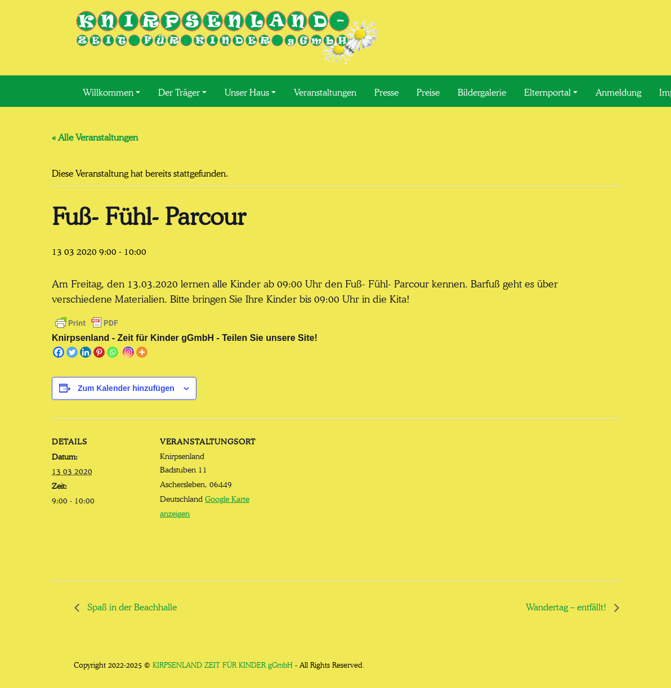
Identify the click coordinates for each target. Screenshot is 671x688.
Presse (386, 91)
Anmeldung (618, 91)
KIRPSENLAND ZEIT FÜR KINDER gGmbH (223, 664)
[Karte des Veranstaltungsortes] (327, 496)
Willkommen (108, 91)
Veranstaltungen (325, 91)
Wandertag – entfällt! (567, 606)
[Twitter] (72, 352)
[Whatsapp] (112, 352)
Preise (428, 91)
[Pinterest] (99, 352)
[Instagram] (128, 352)
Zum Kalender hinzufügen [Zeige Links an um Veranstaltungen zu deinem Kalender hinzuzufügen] (126, 388)
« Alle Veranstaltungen (95, 136)
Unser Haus (247, 91)
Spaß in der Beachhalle (131, 606)
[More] (141, 352)
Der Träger (179, 91)
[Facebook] (58, 352)
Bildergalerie (482, 91)
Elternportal (547, 91)
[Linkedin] (85, 352)
